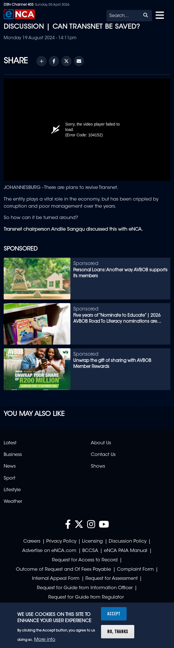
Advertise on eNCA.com (49, 551)
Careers (31, 541)
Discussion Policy (127, 541)
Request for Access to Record (85, 560)
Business (13, 455)
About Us (101, 443)
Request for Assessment (111, 578)
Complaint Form (135, 569)
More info (44, 639)
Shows (98, 466)
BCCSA (90, 551)
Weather (13, 501)
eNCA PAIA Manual (125, 551)
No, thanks (117, 631)
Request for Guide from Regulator (86, 597)
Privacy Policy (61, 541)
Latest (10, 443)
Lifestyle (12, 490)
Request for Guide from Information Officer (85, 588)
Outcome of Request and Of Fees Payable (63, 569)
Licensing (92, 541)
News (10, 466)
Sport (9, 478)
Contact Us (103, 455)
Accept (113, 613)
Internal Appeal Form (55, 578)
